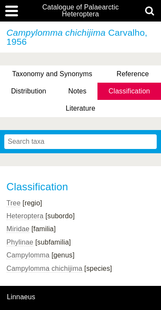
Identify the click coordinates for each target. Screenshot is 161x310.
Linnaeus (21, 297)
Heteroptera (24, 216)
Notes (77, 91)
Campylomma (27, 255)
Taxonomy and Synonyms (52, 74)
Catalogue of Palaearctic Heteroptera (80, 11)
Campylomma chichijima (44, 268)
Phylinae (19, 242)
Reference (132, 74)
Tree (13, 203)
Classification (129, 91)
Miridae (18, 228)
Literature (80, 108)
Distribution (28, 91)
